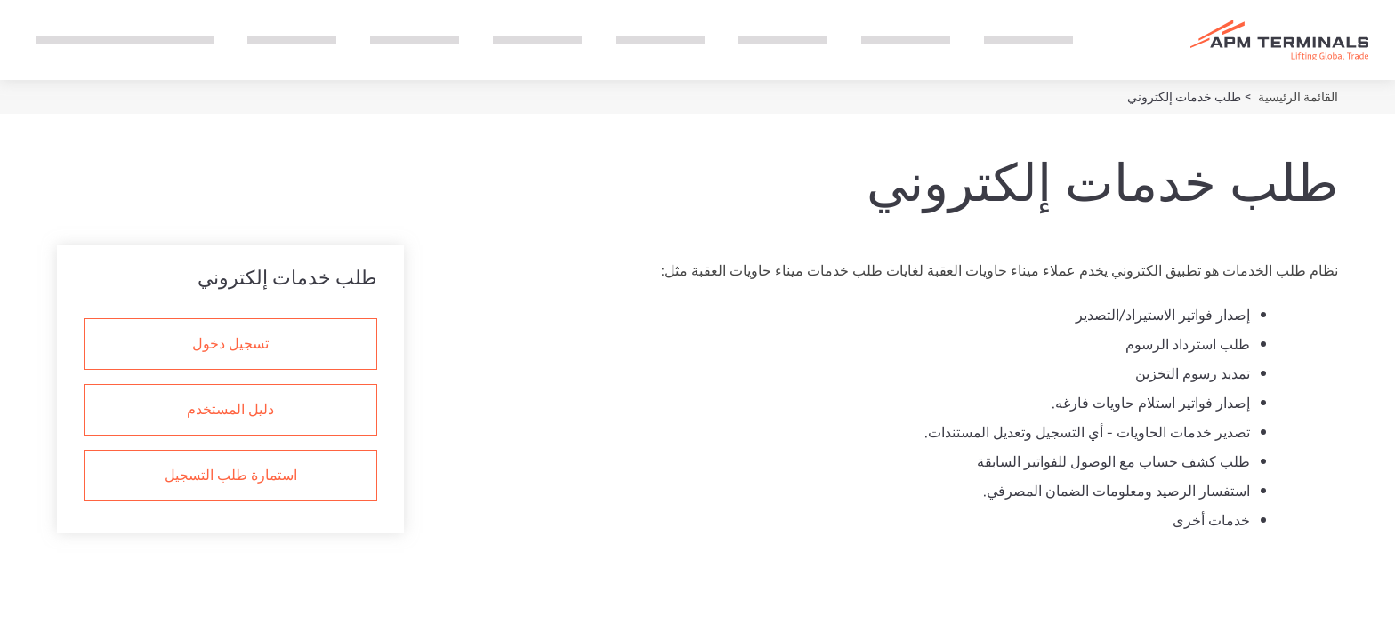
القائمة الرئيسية (1296, 96)
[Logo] (1279, 40)
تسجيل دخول (230, 342)
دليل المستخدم (230, 408)
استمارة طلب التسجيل (231, 474)
